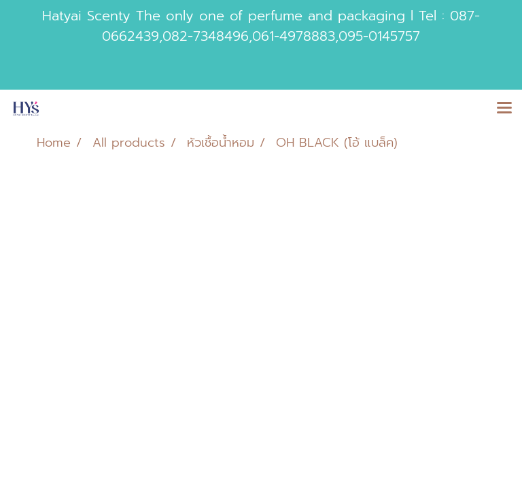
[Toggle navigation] (504, 109)
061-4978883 (293, 36)
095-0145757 (379, 36)
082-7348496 (205, 36)
